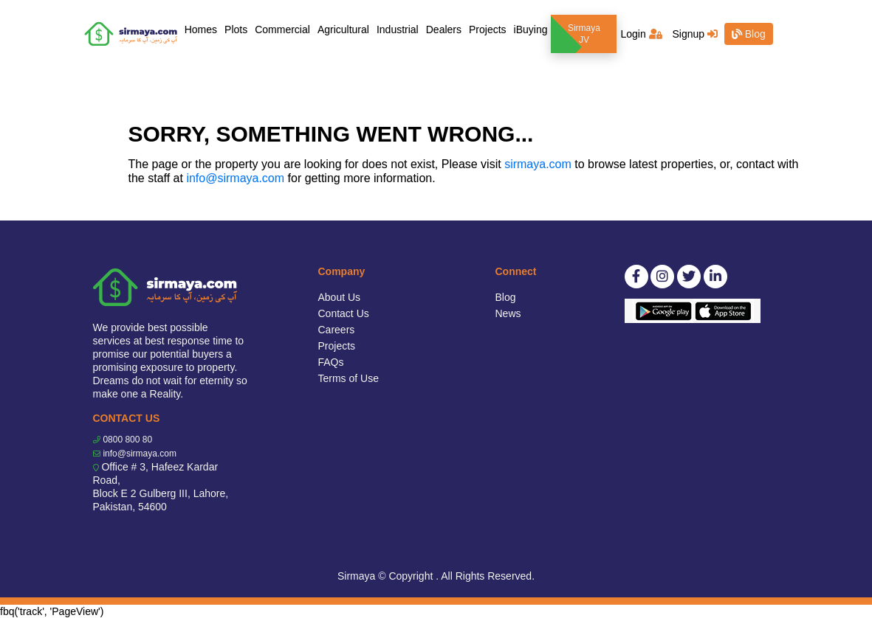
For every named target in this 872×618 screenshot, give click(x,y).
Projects (488, 29)
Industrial (398, 29)
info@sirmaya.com (235, 178)
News (508, 313)
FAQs (331, 362)
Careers (336, 330)
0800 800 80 (127, 439)
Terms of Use (348, 378)
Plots (235, 29)
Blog (749, 34)
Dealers (443, 29)
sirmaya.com (537, 164)
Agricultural (343, 29)
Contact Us (343, 313)
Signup (694, 34)
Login (641, 34)
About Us (339, 297)
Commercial (282, 29)
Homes (203, 28)
